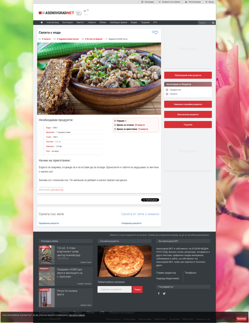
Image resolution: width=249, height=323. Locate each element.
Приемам (241, 319)
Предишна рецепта (49, 223)
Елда (48, 127)
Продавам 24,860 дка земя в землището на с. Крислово (69, 273)
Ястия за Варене (94, 38)
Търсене (188, 124)
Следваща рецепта (131, 223)
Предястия (175, 89)
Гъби (48, 136)
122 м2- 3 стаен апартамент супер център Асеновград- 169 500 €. (69, 253)
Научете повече (77, 314)
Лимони (50, 146)
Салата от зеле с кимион (140, 214)
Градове (145, 22)
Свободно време (118, 22)
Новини (92, 22)
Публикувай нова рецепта (188, 75)
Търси (137, 289)
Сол (48, 151)
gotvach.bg (57, 189)
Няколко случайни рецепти (188, 104)
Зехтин (50, 141)
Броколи (50, 132)
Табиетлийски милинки (111, 281)
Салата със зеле (51, 214)
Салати (47, 38)
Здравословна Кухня (69, 38)
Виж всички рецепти (188, 114)
